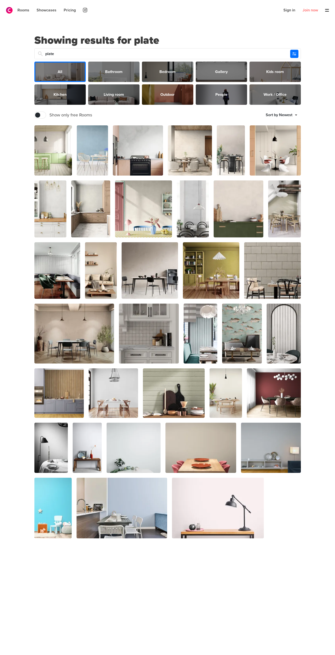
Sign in (289, 10)
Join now (310, 10)
